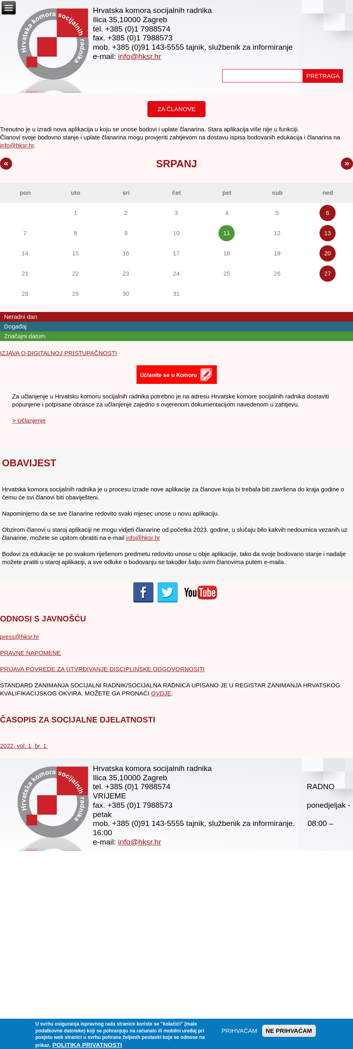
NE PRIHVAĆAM (289, 1033)
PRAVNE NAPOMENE (30, 652)
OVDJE (161, 693)
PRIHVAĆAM (239, 1033)
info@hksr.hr (139, 56)
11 (226, 233)
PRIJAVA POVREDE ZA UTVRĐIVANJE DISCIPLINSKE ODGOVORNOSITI (102, 669)
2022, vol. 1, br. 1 (24, 745)
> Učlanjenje (29, 420)
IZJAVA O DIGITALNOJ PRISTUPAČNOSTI (58, 353)
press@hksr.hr (19, 636)
